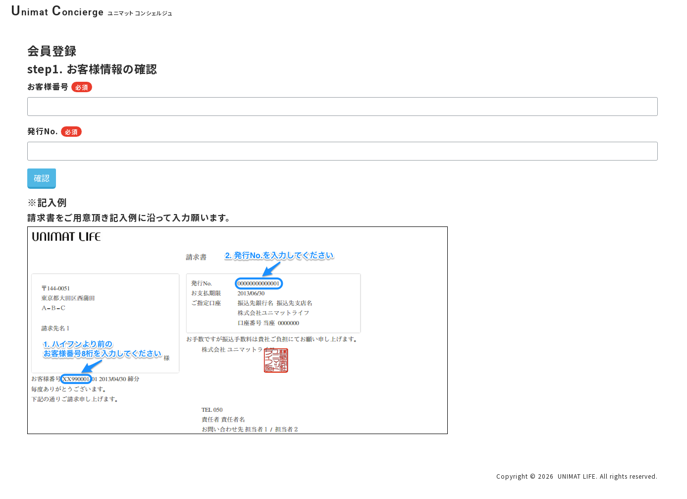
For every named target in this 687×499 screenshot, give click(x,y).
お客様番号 (60, 86)
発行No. (55, 131)
